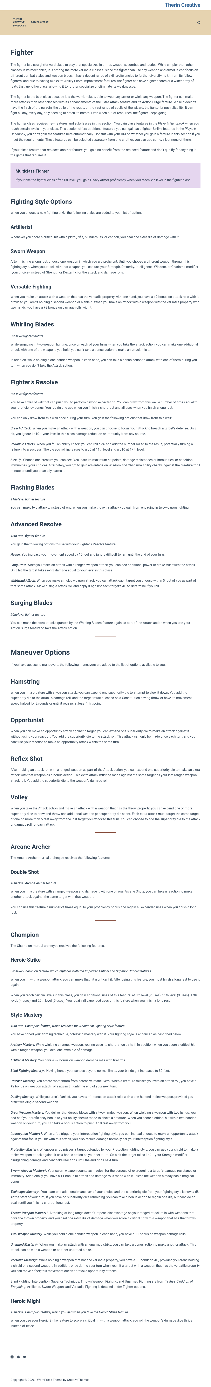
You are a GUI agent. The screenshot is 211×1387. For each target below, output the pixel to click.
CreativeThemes (78, 1380)
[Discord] (24, 1356)
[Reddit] (18, 1356)
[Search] (198, 22)
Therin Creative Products (19, 22)
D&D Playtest (40, 22)
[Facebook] (12, 1356)
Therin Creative (182, 5)
